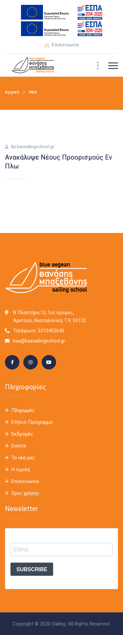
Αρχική (12, 91)
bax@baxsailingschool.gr (39, 340)
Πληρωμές (23, 410)
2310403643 (51, 330)
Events (18, 446)
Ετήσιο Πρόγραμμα (31, 422)
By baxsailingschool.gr (32, 146)
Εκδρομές (22, 434)
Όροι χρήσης (25, 493)
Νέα (33, 91)
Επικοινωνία (62, 45)
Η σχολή (20, 469)
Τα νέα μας (23, 458)
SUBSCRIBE (31, 569)
